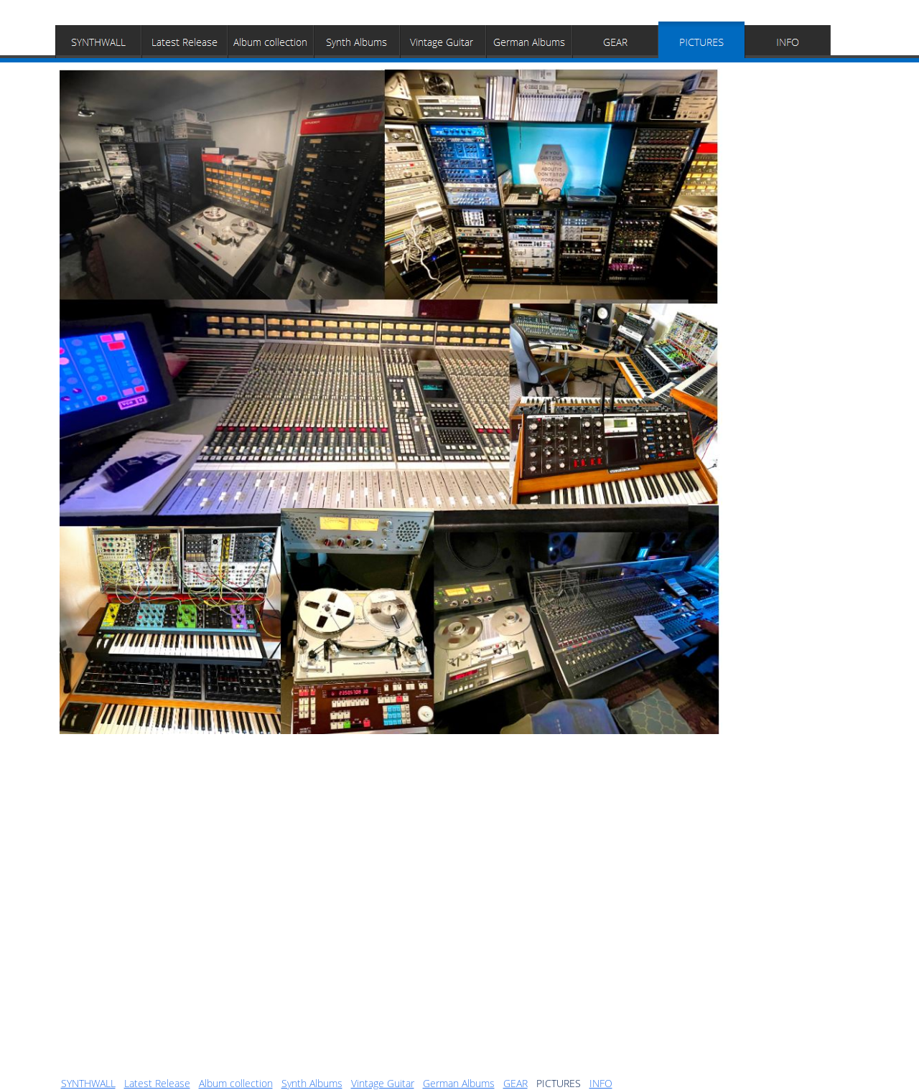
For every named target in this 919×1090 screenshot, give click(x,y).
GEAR (515, 1083)
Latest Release (157, 1083)
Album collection (236, 1083)
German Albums (459, 1083)
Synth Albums (311, 1083)
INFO (600, 1083)
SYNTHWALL (88, 1083)
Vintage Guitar (382, 1083)
